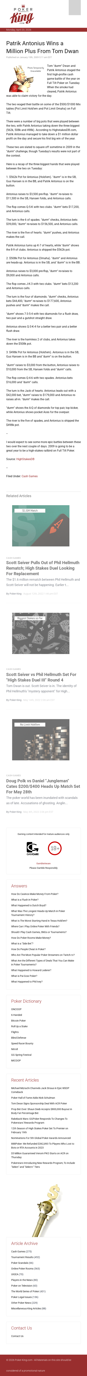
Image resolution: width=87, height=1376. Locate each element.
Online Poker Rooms (22, 1268)
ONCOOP (16, 1009)
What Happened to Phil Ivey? (27, 981)
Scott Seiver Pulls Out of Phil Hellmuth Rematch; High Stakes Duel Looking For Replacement (42, 569)
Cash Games (30, 476)
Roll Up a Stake (19, 1026)
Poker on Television (21, 1285)
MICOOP (16, 1060)
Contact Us (17, 1336)
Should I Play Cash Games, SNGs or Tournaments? (39, 932)
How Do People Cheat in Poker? (28, 949)
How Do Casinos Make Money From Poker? (34, 894)
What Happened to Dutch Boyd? (28, 905)
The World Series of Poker (25, 1291)
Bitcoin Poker (18, 1020)
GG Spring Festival (21, 1054)
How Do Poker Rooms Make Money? (31, 937)
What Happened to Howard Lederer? (31, 970)
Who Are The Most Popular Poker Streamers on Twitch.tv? (43, 954)
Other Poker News (21, 1302)
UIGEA (14, 1274)
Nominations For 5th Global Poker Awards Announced (41, 1138)
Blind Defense (18, 1037)
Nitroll (14, 1049)
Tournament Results (22, 1257)
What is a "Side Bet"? (22, 943)
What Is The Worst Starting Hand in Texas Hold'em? (39, 920)
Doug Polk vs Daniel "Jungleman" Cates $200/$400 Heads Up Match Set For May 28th (43, 787)
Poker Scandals (19, 1262)
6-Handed (16, 1015)
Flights (15, 1032)
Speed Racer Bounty (22, 1043)
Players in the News (22, 1280)
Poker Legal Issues (21, 1297)
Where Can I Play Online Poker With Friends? (35, 926)
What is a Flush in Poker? (25, 899)
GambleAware (43, 863)
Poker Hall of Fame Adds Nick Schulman (33, 1097)
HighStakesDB (25, 459)
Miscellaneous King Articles (26, 1308)
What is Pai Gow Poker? (24, 976)
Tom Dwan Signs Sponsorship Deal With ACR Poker (39, 1103)
